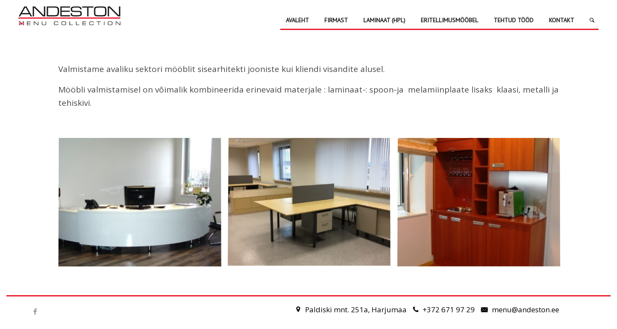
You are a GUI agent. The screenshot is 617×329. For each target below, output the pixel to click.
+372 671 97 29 (449, 309)
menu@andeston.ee (525, 309)
